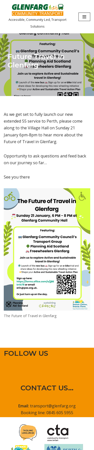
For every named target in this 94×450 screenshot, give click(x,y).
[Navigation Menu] (84, 17)
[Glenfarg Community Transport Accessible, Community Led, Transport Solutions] (37, 17)
